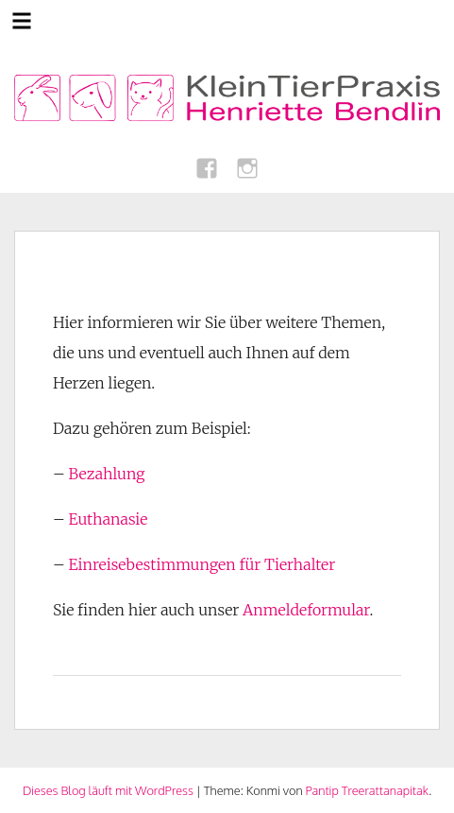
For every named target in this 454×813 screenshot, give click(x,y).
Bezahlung (107, 473)
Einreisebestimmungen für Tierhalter (202, 564)
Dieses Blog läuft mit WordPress (108, 790)
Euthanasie (108, 519)
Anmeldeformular (306, 609)
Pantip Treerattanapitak (367, 790)
